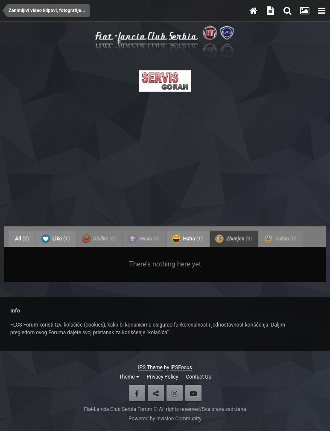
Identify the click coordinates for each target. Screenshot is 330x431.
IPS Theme (150, 367)
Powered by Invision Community (165, 419)
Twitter (156, 393)
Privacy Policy (162, 377)
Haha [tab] (187, 238)
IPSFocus (181, 367)
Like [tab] (55, 238)
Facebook (137, 393)
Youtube (193, 393)
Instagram (174, 393)
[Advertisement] (165, 156)
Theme (129, 377)
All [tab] (22, 239)
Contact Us (198, 377)
